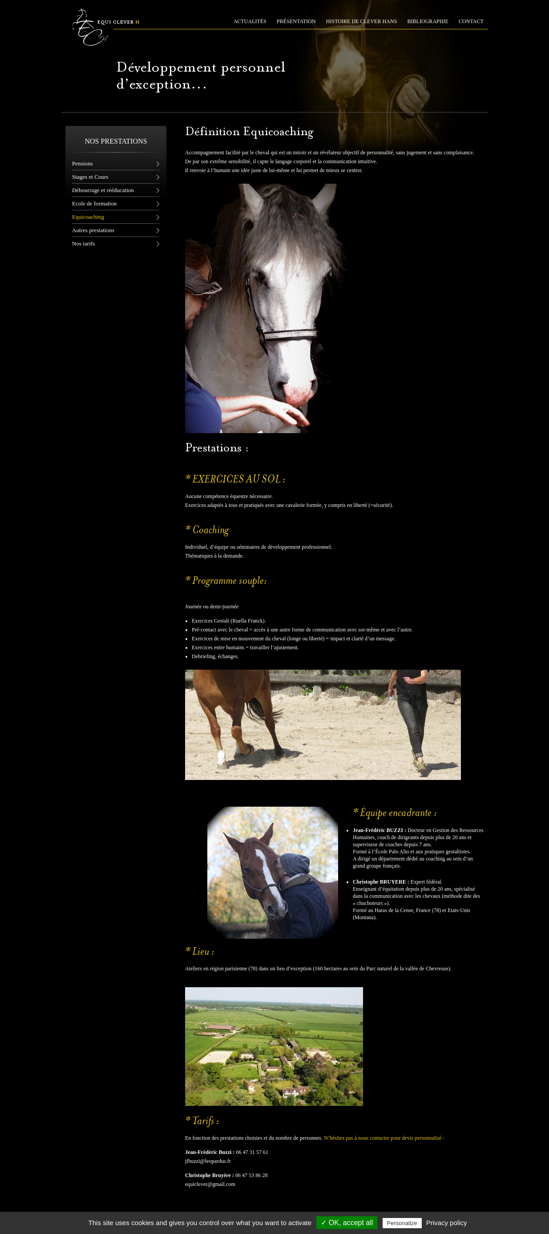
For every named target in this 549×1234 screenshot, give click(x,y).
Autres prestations (93, 230)
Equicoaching (88, 216)
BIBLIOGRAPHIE (427, 21)
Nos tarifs (83, 243)
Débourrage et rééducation (103, 190)
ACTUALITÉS (250, 21)
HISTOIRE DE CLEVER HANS (361, 21)
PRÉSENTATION (296, 21)
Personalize (402, 1223)
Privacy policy (446, 1222)
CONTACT (471, 21)
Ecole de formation (94, 203)
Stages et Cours (90, 176)
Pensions (82, 163)
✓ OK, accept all (347, 1222)
